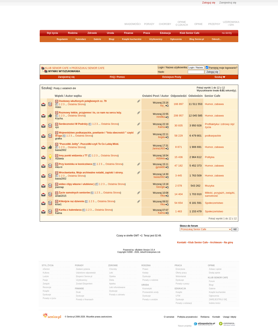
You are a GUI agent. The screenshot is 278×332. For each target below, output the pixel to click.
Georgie (160, 187)
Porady (79, 265)
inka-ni (58, 167)
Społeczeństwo (214, 202)
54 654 (178, 202)
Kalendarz (81, 39)
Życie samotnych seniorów (74, 192)
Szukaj (218, 77)
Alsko (58, 107)
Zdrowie (92, 33)
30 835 (178, 125)
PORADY (149, 24)
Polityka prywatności (187, 317)
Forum (212, 281)
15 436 (178, 157)
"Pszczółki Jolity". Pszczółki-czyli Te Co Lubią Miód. (89, 144)
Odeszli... (216, 39)
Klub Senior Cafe (189, 33)
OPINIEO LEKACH (182, 23)
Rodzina (72, 33)
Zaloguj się (208, 2)
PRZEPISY (214, 24)
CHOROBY (165, 24)
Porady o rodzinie (150, 280)
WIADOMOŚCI (132, 24)
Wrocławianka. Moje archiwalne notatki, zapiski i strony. (91, 172)
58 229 (178, 135)
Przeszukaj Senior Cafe (88, 68)
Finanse (128, 33)
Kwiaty (145, 273)
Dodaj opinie (214, 273)
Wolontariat (181, 276)
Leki (111, 273)
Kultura (46, 273)
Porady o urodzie (150, 299)
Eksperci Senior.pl (84, 276)
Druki (78, 292)
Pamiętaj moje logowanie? (221, 67)
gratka (58, 138)
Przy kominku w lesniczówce (75, 164)
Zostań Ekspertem (84, 284)
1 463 (178, 211)
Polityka (209, 157)
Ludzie (46, 276)
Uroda (110, 33)
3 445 (178, 175)
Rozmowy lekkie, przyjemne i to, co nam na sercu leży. (90, 112)
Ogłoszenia (176, 39)
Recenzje (47, 287)
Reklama (205, 317)
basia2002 (60, 150)
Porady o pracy (182, 284)
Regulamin (62, 39)
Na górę (228, 242)
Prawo (145, 269)
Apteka (112, 284)
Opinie (211, 265)
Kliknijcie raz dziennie (71, 201)
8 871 (178, 146)
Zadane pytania (83, 269)
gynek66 (160, 167)
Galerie (97, 39)
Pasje (45, 280)
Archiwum (216, 242)
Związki (46, 284)
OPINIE (198, 24)
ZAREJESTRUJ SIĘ (218, 299)
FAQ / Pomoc (117, 77)
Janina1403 (158, 148)
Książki (46, 291)
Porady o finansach (84, 299)
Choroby (113, 269)
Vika (162, 195)
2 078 (178, 185)
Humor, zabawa (214, 104)
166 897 (178, 104)
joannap (59, 187)
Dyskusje (47, 295)
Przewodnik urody (150, 292)
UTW (178, 296)
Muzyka (209, 185)
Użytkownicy (155, 39)
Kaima (161, 127)
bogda (161, 137)
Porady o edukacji (184, 303)
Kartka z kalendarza (70, 209)
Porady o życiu (49, 298)
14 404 (178, 194)
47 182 (178, 165)
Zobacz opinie (215, 269)
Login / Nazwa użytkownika (172, 67)
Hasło (161, 71)
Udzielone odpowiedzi (86, 273)
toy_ (162, 105)
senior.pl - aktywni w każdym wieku (61, 17)
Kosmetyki (147, 288)
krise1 (58, 204)
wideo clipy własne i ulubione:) (76, 184)
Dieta (111, 280)
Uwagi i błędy (229, 317)
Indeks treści (214, 303)
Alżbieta (59, 158)
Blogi (111, 39)
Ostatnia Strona (76, 104)
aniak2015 (60, 195)
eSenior (46, 269)
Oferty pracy (181, 273)
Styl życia (52, 33)
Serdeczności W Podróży (73, 124)
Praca (146, 33)
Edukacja (165, 33)
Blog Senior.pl (196, 39)
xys (57, 127)
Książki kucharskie (131, 39)
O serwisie (169, 317)
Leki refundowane (117, 287)
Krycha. (59, 118)
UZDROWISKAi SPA (231, 23)
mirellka (160, 116)
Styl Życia (47, 265)
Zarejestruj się (227, 2)
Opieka (112, 276)
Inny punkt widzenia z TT (73, 155)
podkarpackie (213, 135)
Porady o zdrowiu (117, 295)
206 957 (178, 115)
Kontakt (181, 242)
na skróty (227, 33)
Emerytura (180, 269)
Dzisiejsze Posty (171, 77)
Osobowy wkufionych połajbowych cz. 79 (82, 101)
